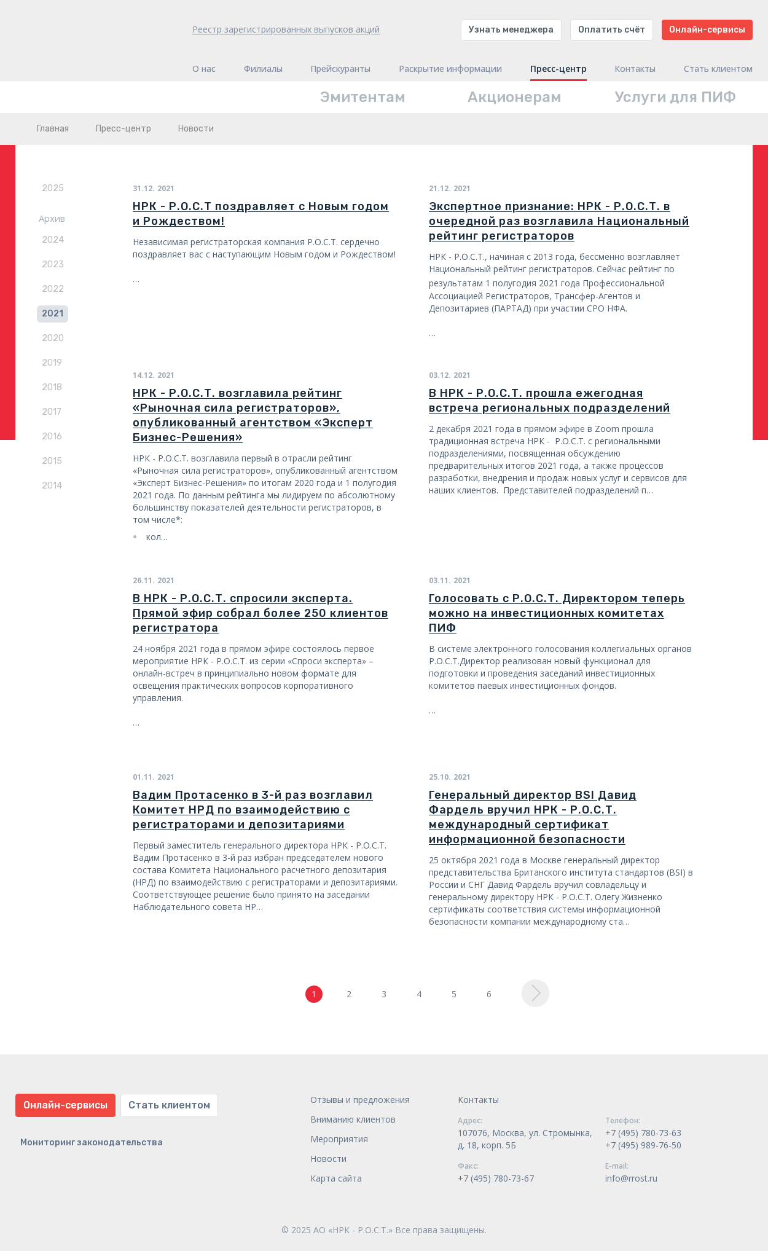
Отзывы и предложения (360, 1099)
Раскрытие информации (450, 69)
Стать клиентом (718, 69)
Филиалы (263, 69)
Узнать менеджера (511, 30)
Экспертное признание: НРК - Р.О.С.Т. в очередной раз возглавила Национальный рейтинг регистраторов (559, 221)
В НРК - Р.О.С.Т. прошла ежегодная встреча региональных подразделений (549, 400)
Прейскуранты (340, 69)
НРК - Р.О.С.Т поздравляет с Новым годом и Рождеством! (261, 214)
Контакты (635, 69)
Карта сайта (336, 1178)
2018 (52, 387)
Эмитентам (363, 97)
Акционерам (515, 97)
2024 (53, 240)
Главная (53, 129)
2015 (52, 461)
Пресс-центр (558, 69)
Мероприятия (339, 1139)
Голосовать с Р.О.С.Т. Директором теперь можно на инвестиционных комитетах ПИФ (557, 613)
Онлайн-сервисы (707, 30)
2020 (53, 338)
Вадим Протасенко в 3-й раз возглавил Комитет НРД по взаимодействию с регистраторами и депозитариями (253, 809)
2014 (52, 485)
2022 (53, 289)
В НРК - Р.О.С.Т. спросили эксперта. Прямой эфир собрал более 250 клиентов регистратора (260, 613)
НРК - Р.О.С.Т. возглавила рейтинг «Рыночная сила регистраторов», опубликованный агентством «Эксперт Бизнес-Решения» (253, 415)
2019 (52, 363)
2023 (53, 264)
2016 (52, 436)
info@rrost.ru (631, 1178)
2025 (53, 188)
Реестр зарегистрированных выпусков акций (286, 29)
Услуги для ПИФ (675, 97)
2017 (51, 412)
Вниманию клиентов (353, 1119)
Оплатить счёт (611, 30)
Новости (328, 1158)
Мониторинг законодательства (91, 1142)
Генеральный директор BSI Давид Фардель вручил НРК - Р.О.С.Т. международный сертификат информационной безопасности (533, 817)
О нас (204, 69)
